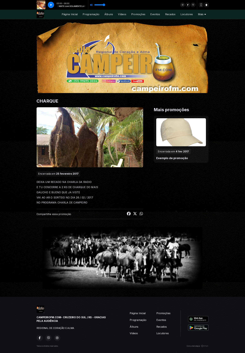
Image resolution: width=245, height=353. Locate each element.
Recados (170, 14)
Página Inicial (70, 14)
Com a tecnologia (197, 346)
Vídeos (122, 14)
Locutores (186, 14)
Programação (91, 14)
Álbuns (108, 14)
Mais (202, 14)
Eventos (155, 14)
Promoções (138, 14)
